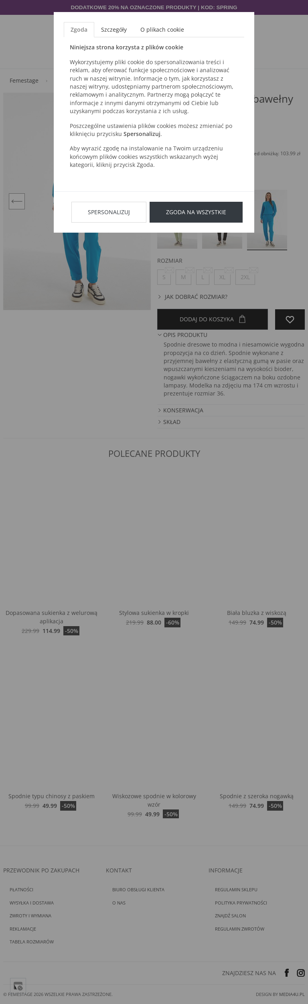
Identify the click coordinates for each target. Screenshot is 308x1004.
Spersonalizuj (109, 212)
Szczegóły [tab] (114, 29)
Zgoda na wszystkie (196, 212)
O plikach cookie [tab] (162, 29)
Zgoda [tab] (79, 29)
